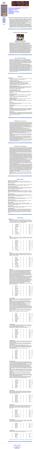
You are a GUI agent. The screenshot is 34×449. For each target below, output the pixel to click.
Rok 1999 (4, 21)
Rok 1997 (4, 20)
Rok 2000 (4, 22)
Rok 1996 (4, 19)
